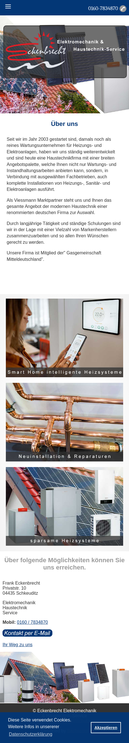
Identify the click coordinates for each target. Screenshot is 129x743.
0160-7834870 (103, 8)
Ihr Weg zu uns (17, 644)
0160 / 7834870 (32, 622)
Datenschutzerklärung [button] (30, 734)
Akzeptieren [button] (105, 727)
